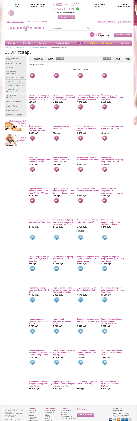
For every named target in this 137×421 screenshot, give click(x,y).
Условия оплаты (66, 410)
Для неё (11, 36)
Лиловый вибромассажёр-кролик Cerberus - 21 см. (39, 152)
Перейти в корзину (123, 28)
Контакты (125, 36)
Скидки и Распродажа (101, 36)
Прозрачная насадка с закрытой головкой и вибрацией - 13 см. (39, 90)
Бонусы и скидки (50, 410)
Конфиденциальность (68, 418)
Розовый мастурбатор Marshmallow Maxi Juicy (87, 151)
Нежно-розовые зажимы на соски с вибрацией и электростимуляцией (88, 90)
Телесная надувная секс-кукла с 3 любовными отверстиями (88, 252)
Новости (31, 415)
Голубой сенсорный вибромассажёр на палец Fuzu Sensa (112, 252)
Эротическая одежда (15, 108)
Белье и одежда (62, 36)
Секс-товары (20, 41)
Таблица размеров (48, 415)
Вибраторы (15, 61)
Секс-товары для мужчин (15, 89)
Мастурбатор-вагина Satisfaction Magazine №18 (86, 121)
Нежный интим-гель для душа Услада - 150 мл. (112, 120)
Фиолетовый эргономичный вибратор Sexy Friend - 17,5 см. (112, 152)
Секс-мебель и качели (15, 79)
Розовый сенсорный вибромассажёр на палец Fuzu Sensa (40, 377)
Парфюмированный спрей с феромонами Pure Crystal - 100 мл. (38, 184)
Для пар (43, 36)
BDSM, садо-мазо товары (15, 52)
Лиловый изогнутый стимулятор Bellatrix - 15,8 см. (110, 377)
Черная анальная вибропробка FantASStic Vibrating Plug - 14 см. (40, 345)
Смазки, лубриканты (15, 94)
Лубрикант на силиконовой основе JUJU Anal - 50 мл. (110, 215)
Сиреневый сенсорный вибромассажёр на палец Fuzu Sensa (112, 283)
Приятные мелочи (15, 75)
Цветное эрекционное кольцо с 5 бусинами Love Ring (39, 252)
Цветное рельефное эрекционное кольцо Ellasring (86, 345)
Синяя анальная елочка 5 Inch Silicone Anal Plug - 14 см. (112, 345)
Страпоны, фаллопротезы (15, 99)
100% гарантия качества (100, 5)
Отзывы (47, 418)
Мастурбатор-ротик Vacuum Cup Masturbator (88, 183)
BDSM (80, 36)
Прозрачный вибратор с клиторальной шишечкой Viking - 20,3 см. (64, 90)
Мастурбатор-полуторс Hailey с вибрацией (87, 214)
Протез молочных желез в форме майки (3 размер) (64, 345)
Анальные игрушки (15, 57)
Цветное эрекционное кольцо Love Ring (87, 376)
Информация (50, 408)
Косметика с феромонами (15, 65)
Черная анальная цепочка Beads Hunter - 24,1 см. (39, 314)
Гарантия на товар (67, 416)
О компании (33, 410)
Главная (8, 41)
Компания (33, 408)
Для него (27, 36)
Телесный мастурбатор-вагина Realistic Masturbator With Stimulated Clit (112, 314)
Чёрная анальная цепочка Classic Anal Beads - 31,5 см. (62, 152)
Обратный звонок (66, 17)
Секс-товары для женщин (15, 83)
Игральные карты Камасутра (61, 120)
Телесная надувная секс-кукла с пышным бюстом (88, 313)
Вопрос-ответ (49, 413)
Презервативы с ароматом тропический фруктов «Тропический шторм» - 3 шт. (63, 184)
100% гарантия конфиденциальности (124, 5)
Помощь (64, 408)
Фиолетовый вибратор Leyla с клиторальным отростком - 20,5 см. (63, 215)
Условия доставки (64, 413)
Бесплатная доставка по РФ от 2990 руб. (38, 5)
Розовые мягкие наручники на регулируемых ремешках (112, 184)
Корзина (99, 27)
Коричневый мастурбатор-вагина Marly (62, 314)
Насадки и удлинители (15, 70)
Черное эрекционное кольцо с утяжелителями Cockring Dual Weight (64, 283)
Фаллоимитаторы (15, 104)
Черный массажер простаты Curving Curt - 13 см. (39, 283)
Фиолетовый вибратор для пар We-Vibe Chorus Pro (63, 252)
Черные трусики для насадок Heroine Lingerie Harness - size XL (64, 377)
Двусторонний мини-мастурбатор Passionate (39, 214)
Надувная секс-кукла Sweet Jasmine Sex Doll (87, 282)
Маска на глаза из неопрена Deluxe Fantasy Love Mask (112, 90)
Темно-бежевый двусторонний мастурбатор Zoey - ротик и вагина (37, 121)
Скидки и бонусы (17, 5)
